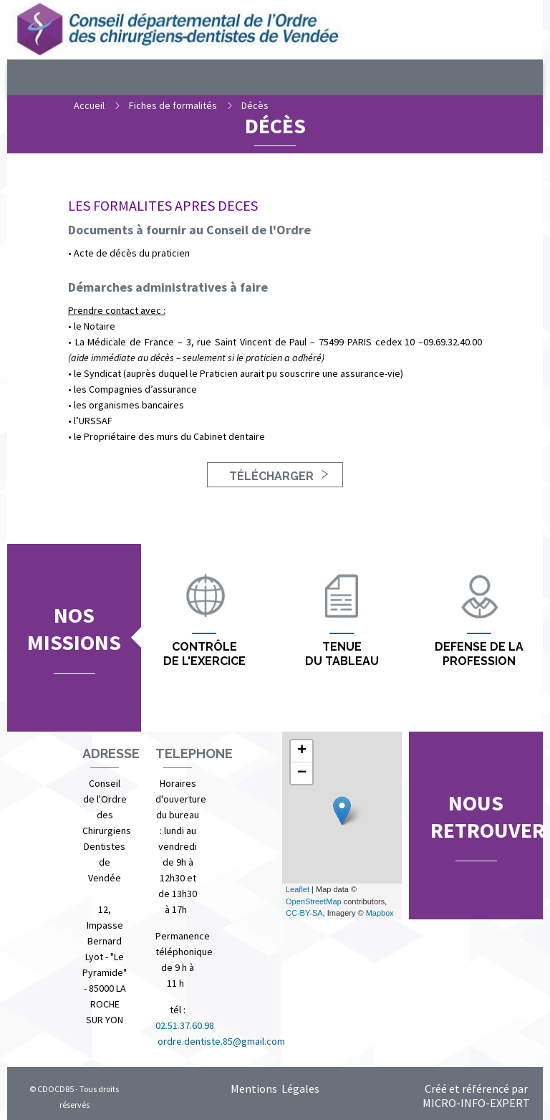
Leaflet (297, 889)
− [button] (302, 773)
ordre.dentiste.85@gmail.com (221, 1041)
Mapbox (380, 913)
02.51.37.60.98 (185, 1025)
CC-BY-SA (304, 913)
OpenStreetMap (314, 901)
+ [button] (302, 751)
